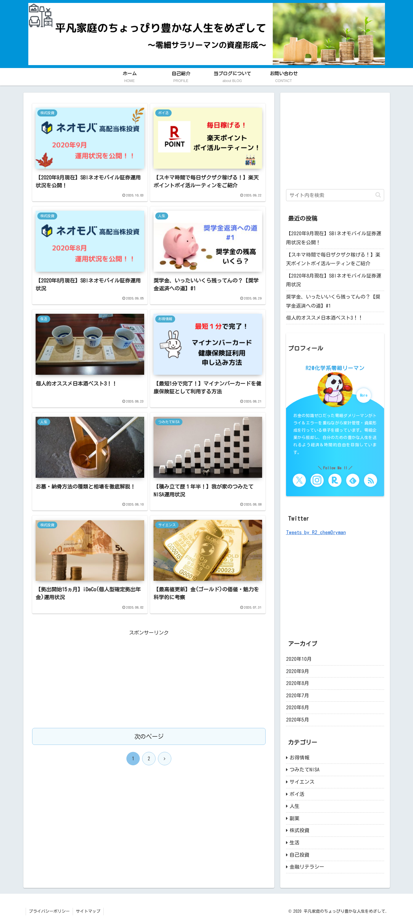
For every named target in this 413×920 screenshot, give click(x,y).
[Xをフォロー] (299, 480)
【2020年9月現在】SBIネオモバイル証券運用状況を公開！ (333, 238)
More (363, 395)
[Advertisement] (149, 678)
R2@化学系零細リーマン (335, 368)
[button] (378, 194)
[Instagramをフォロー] (317, 480)
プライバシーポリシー (49, 911)
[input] (335, 195)
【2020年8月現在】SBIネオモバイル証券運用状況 (333, 280)
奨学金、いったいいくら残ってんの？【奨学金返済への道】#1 (333, 301)
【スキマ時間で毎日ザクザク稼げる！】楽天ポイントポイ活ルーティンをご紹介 (333, 259)
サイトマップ (88, 911)
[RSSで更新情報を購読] (370, 480)
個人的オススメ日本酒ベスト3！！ (324, 317)
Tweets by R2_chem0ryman (316, 532)
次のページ (148, 737)
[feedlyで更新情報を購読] (352, 480)
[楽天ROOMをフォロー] (334, 480)
